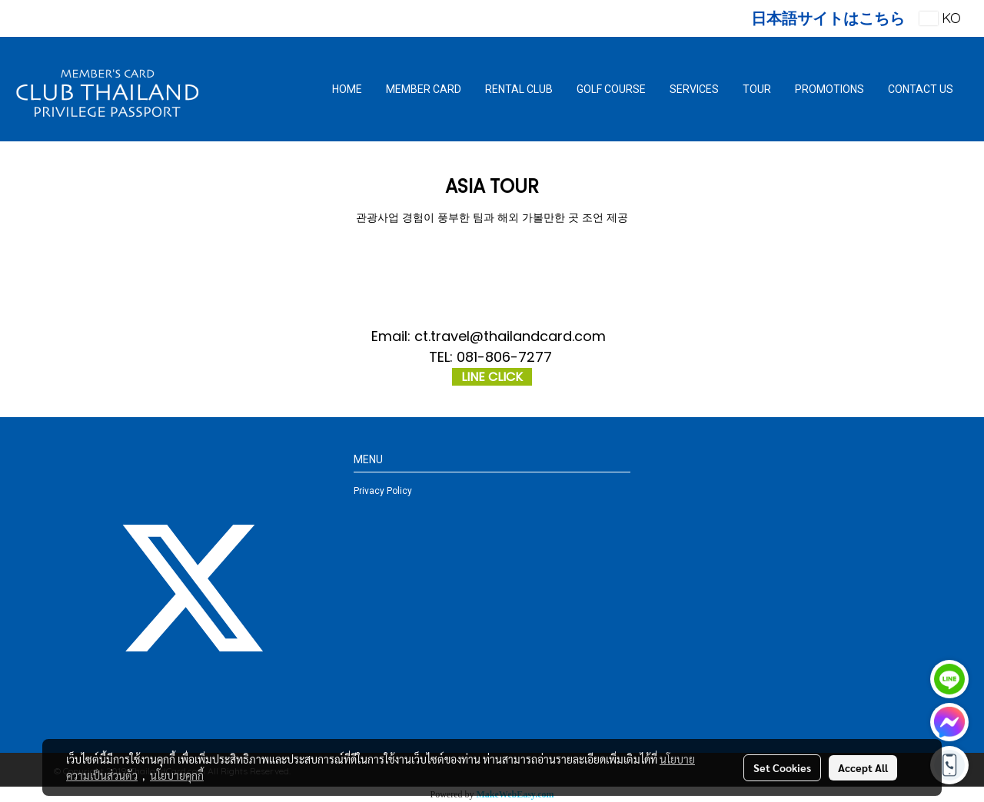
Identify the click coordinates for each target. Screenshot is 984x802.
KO (940, 18)
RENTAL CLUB (519, 89)
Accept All (863, 767)
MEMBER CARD (423, 89)
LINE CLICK (492, 377)
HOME (347, 89)
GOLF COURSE (611, 89)
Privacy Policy (383, 491)
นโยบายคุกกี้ (177, 775)
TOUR (757, 89)
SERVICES (694, 89)
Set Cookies (782, 767)
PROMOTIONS (829, 89)
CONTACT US (920, 89)
